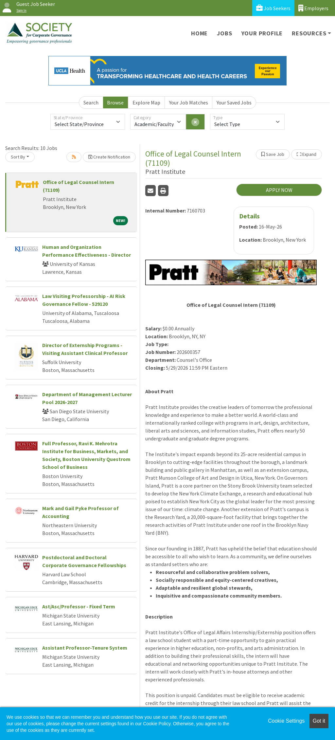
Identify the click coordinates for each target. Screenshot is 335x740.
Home (199, 33)
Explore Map (146, 102)
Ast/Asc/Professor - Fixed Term (78, 606)
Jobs (224, 33)
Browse (115, 102)
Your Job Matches (188, 102)
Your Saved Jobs (234, 102)
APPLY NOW (279, 190)
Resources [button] (309, 33)
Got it (319, 721)
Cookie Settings (286, 721)
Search (90, 102)
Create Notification (109, 157)
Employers (313, 8)
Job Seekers (273, 8)
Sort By (18, 157)
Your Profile (262, 33)
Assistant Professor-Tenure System (84, 647)
